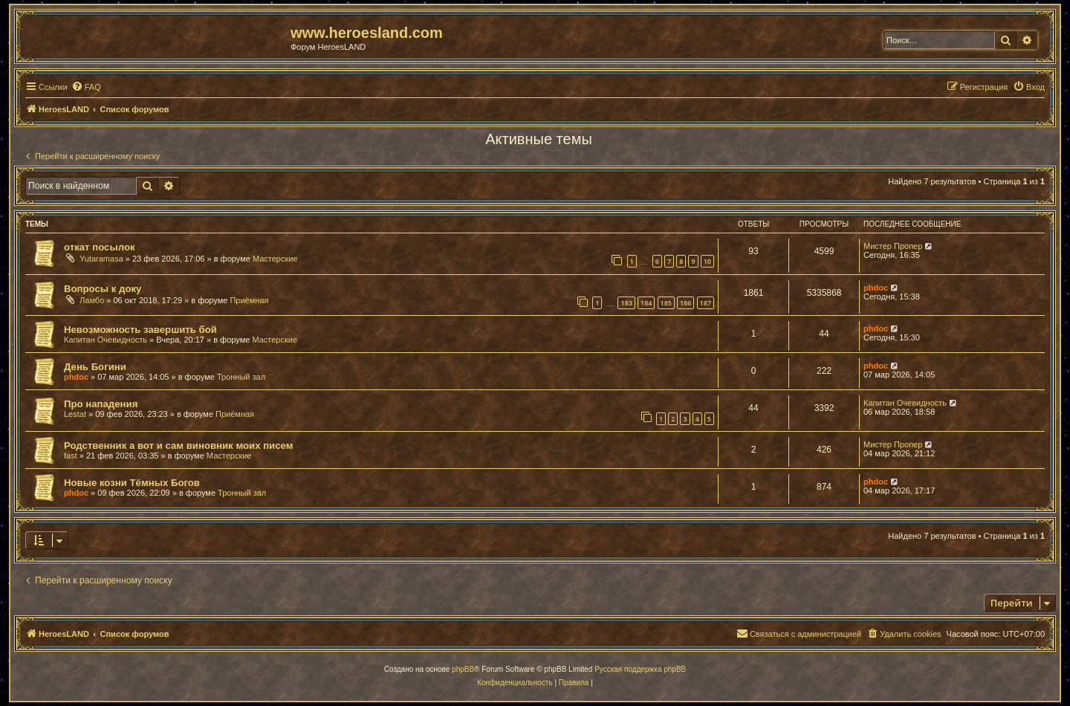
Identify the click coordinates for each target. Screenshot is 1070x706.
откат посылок (99, 247)
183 (626, 303)
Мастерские (275, 258)
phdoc (875, 287)
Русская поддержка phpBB (640, 669)
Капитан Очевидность (105, 339)
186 (685, 303)
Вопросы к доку (102, 288)
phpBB (463, 669)
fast (70, 455)
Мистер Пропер (892, 246)
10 (707, 261)
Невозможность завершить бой (140, 329)
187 (705, 303)
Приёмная (249, 300)
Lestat (75, 413)
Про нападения (100, 403)
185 (666, 303)
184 (646, 303)
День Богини (95, 366)
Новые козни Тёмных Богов (132, 482)
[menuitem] (86, 87)
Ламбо (92, 300)
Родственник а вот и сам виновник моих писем (178, 445)
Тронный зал (241, 376)
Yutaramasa (101, 258)
